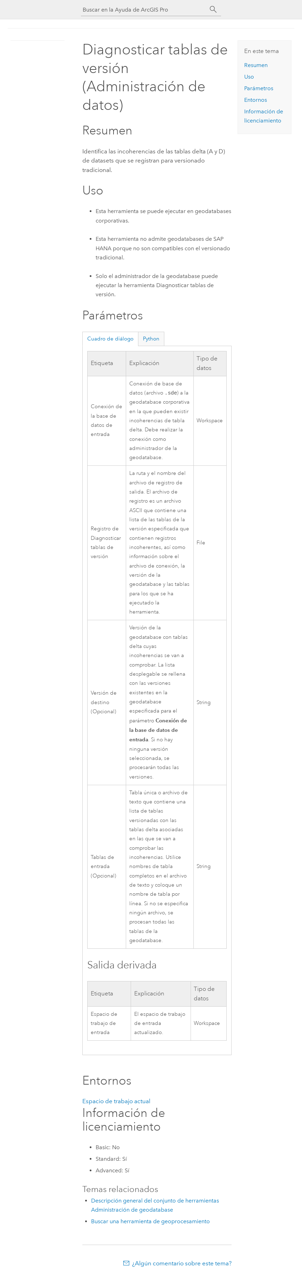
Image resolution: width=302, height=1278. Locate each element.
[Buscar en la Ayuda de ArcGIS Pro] (144, 10)
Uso (249, 76)
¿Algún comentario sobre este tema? (182, 1263)
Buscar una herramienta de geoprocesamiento (150, 1222)
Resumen (256, 65)
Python (151, 339)
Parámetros (258, 88)
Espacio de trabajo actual (116, 1101)
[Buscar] (213, 9)
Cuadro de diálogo (110, 339)
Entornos (255, 100)
